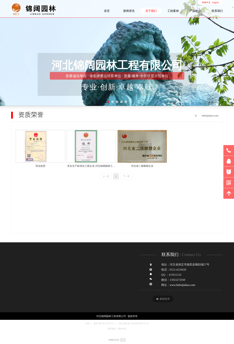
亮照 (87, 323)
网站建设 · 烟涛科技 (117, 328)
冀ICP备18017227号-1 (104, 323)
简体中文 (206, 2)
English (215, 2)
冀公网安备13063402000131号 (134, 323)
